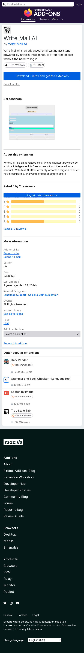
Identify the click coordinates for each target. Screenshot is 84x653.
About (8, 464)
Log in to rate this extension (42, 195)
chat (6, 323)
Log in (78, 4)
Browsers (10, 566)
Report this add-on (15, 343)
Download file (12, 84)
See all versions (13, 313)
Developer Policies (17, 490)
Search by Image (22, 392)
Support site (11, 253)
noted (36, 621)
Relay (8, 579)
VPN (7, 572)
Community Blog (16, 497)
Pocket (9, 591)
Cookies (22, 615)
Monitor (9, 585)
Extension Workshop (19, 477)
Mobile (9, 541)
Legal (35, 615)
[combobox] (38, 4)
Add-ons (10, 458)
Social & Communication (43, 294)
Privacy (8, 615)
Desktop (10, 534)
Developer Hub (15, 484)
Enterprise (11, 547)
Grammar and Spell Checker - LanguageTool (40, 378)
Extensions (28, 19)
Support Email (12, 256)
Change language (14, 640)
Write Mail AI (17, 44)
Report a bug (13, 510)
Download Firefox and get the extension (42, 76)
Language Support (15, 294)
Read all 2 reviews (15, 228)
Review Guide (14, 516)
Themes (43, 19)
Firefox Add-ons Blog (19, 471)
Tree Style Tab (21, 410)
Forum (8, 503)
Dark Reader (19, 360)
